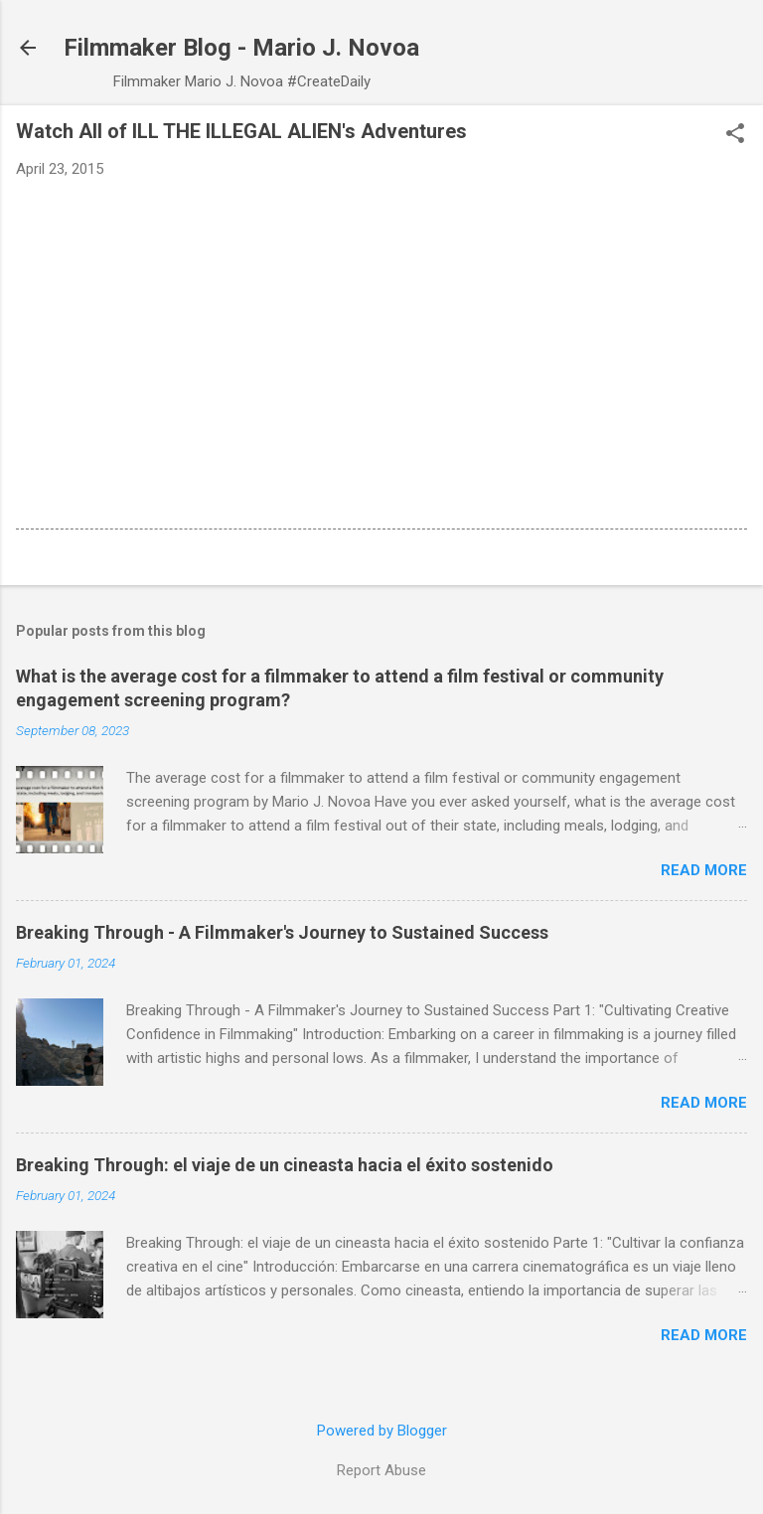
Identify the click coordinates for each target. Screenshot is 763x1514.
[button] (735, 135)
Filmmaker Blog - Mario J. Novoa (241, 48)
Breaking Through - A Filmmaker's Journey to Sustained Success (282, 932)
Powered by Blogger (382, 1430)
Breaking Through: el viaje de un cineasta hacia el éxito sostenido (284, 1164)
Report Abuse (381, 1470)
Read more (704, 870)
